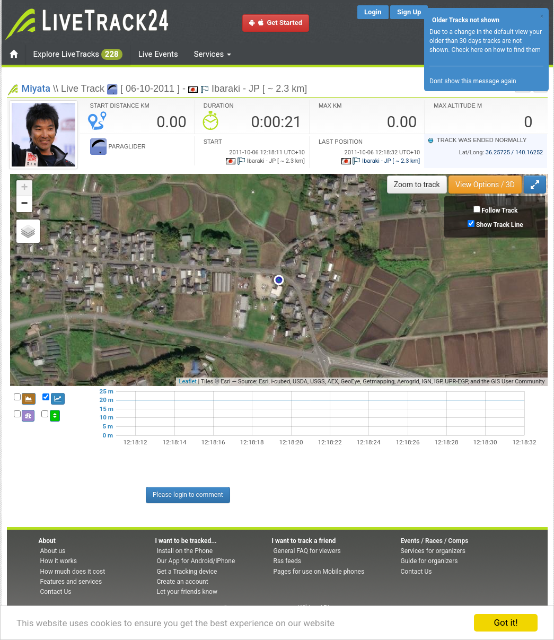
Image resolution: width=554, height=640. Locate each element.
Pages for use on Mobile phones (319, 571)
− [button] (24, 204)
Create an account (182, 581)
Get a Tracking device (187, 571)
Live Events (158, 54)
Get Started (275, 23)
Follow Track (499, 210)
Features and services (71, 581)
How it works (58, 561)
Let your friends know (187, 591)
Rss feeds (287, 561)
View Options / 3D (485, 184)
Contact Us (56, 591)
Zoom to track (417, 184)
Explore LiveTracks (77, 54)
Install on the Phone (185, 551)
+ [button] (24, 188)
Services (212, 54)
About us (53, 551)
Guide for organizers (429, 561)
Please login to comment (188, 494)
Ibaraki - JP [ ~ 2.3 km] (380, 160)
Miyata (36, 88)
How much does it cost (72, 571)
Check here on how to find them (495, 50)
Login (373, 12)
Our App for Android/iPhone (196, 561)
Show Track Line (499, 225)
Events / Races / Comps (435, 541)
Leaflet (187, 381)
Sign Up (409, 12)
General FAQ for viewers (307, 551)
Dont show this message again (472, 81)
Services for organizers (433, 551)
